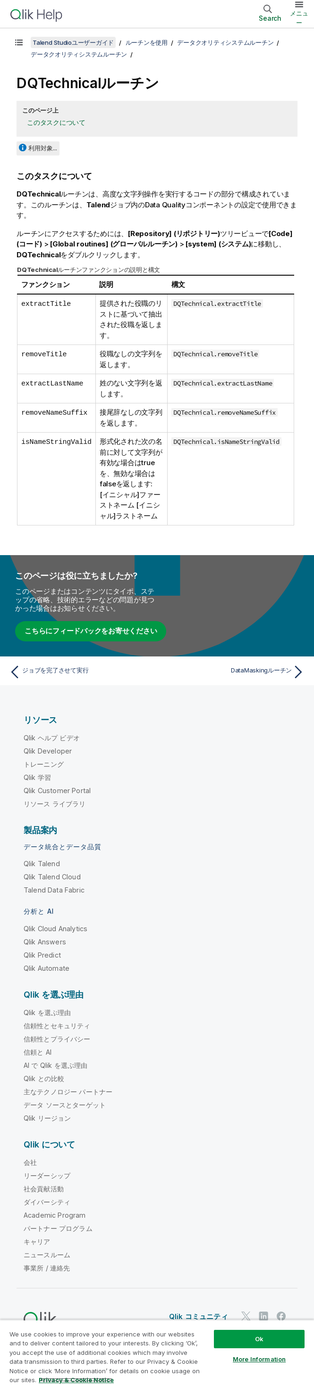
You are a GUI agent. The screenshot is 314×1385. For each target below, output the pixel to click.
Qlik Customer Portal (57, 791)
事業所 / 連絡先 (47, 1268)
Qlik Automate (46, 968)
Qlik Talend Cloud (52, 877)
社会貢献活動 (44, 1189)
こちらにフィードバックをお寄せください (91, 630)
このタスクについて (56, 122)
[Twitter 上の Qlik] (246, 1316)
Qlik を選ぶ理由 (47, 1012)
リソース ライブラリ (55, 804)
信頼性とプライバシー (57, 1039)
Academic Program (55, 1215)
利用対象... (42, 148)
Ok (259, 1339)
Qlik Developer (48, 751)
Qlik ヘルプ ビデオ (52, 738)
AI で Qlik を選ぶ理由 (55, 1065)
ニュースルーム (47, 1255)
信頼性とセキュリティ (57, 1026)
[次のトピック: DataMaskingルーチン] (233, 672)
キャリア (37, 1241)
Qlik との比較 (44, 1078)
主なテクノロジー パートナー (68, 1092)
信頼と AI (37, 1052)
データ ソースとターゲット (65, 1105)
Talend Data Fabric (54, 890)
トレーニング (44, 764)
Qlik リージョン (47, 1118)
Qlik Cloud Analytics (55, 929)
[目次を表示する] (19, 42)
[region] (157, 1352)
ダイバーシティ (47, 1202)
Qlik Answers (45, 942)
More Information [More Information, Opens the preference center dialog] (259, 1359)
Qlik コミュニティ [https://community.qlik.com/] (198, 1316)
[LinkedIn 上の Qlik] (263, 1316)
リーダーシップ (47, 1176)
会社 (30, 1162)
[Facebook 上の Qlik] (281, 1316)
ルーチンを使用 (147, 42)
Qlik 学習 (37, 777)
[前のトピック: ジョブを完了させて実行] (80, 672)
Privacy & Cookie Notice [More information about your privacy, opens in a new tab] (76, 1380)
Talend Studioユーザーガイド (73, 42)
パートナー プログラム (58, 1228)
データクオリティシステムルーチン (225, 42)
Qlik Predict (42, 955)
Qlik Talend (42, 864)
